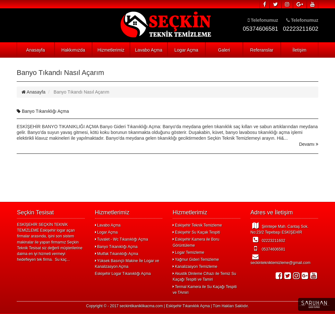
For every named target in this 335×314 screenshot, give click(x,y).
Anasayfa (35, 50)
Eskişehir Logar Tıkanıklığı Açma (123, 273)
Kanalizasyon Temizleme (195, 266)
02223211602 (268, 239)
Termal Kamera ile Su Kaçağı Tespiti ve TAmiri (205, 290)
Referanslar (261, 50)
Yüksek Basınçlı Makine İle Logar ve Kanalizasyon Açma (127, 264)
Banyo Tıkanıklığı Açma (43, 111)
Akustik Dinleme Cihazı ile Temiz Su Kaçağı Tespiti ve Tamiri (204, 276)
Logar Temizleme (188, 252)
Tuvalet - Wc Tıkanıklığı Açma (121, 239)
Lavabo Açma (148, 50)
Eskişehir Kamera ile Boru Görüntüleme (196, 242)
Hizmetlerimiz (111, 50)
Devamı (308, 144)
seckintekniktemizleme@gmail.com (281, 259)
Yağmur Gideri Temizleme (196, 259)
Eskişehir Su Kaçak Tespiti (196, 232)
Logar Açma (186, 50)
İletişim (299, 50)
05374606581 (268, 248)
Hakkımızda (73, 50)
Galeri (224, 50)
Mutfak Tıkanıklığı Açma (116, 254)
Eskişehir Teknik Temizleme (197, 225)
